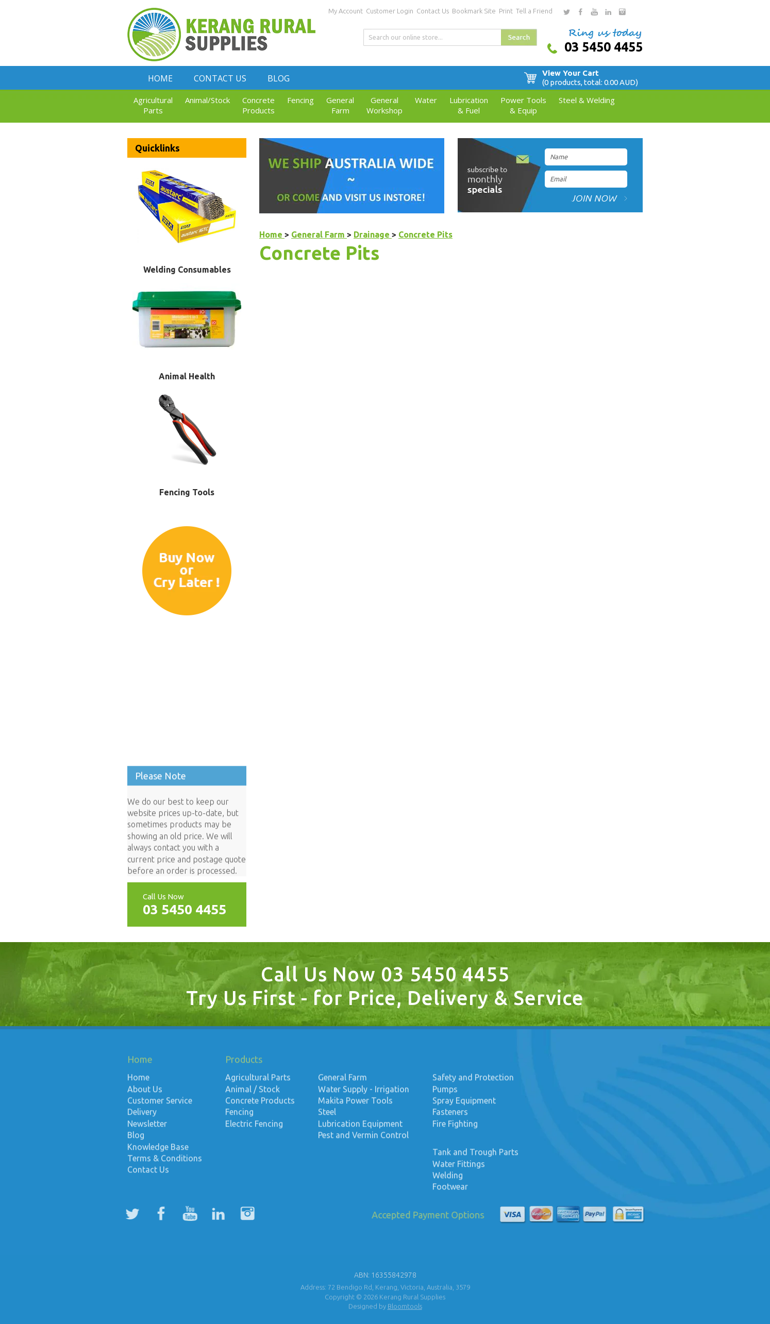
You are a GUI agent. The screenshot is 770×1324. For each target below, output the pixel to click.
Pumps (445, 1094)
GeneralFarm (340, 105)
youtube (594, 12)
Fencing (300, 100)
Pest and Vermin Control (363, 1140)
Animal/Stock (207, 100)
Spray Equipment (464, 1106)
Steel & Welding (587, 100)
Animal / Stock (252, 1094)
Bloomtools (405, 1311)
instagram (622, 12)
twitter (566, 12)
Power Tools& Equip (523, 105)
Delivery (142, 1117)
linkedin (608, 12)
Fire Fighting (455, 1129)
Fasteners (450, 1117)
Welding (447, 1180)
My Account (345, 10)
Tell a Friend (534, 10)
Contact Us (432, 10)
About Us (144, 1094)
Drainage (373, 234)
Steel (328, 1117)
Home (160, 78)
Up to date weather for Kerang (186, 750)
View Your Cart (592, 78)
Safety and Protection (473, 1082)
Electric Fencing (254, 1129)
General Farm (319, 234)
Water (426, 100)
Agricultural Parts (258, 1082)
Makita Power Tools (355, 1106)
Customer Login (389, 10)
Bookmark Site (474, 10)
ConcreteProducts (258, 105)
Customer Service (159, 1106)
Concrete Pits (425, 234)
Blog (278, 78)
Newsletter (147, 1129)
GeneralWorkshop (384, 105)
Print (506, 10)
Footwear (450, 1192)
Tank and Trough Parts (475, 1157)
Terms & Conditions (164, 1163)
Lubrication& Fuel (468, 105)
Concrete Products (260, 1106)
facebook (580, 12)
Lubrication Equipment (360, 1129)
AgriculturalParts (153, 105)
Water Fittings (458, 1169)
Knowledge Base (158, 1152)
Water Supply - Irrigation (363, 1094)
